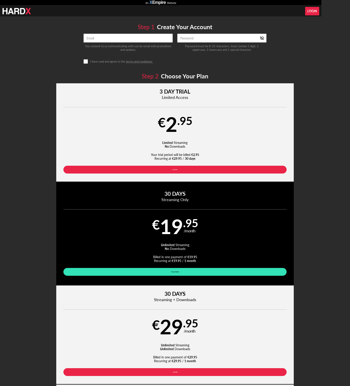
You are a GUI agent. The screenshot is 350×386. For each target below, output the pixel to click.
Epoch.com (96, 357)
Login (312, 11)
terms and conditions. (139, 61)
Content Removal (263, 357)
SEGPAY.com (206, 357)
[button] (70, 136)
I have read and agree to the (121, 61)
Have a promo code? (288, 194)
